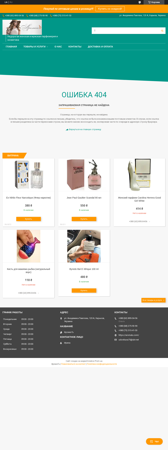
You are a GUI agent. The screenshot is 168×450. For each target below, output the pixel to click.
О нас (58, 46)
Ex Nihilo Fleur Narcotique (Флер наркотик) (28, 197)
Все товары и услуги (152, 300)
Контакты (74, 46)
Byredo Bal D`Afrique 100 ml (83, 269)
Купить (28, 219)
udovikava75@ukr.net (129, 339)
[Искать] (162, 30)
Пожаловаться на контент (73, 364)
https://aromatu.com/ (129, 335)
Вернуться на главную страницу (85, 129)
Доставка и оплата (100, 46)
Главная (11, 46)
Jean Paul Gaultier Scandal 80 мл (84, 197)
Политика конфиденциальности (102, 364)
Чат (154, 441)
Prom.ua (98, 361)
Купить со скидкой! (110, 8)
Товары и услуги (34, 46)
